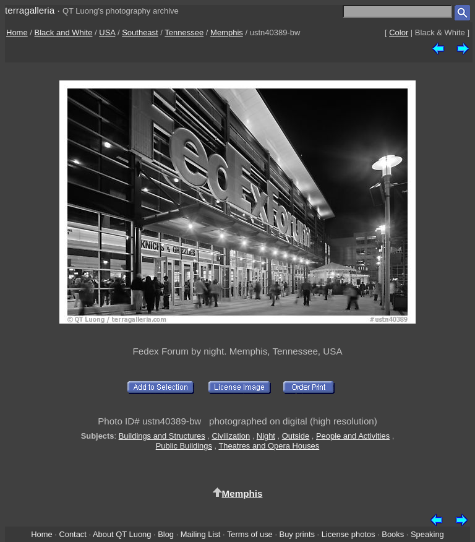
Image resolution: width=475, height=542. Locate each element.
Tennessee (184, 32)
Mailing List (201, 534)
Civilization (231, 436)
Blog (166, 534)
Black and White (64, 32)
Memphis (226, 32)
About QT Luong (122, 534)
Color (398, 32)
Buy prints (297, 534)
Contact (72, 534)
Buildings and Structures (162, 436)
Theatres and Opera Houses (268, 445)
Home (17, 32)
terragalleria (29, 10)
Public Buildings (184, 445)
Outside (295, 436)
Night (266, 436)
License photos (348, 534)
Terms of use (250, 534)
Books (393, 534)
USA (107, 32)
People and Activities (353, 436)
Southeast (140, 32)
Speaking (427, 534)
